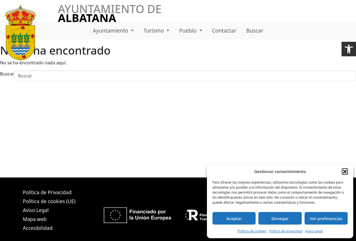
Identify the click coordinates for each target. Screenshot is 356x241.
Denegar (280, 218)
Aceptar (234, 218)
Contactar (224, 30)
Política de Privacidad (47, 192)
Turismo (154, 30)
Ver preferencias (326, 218)
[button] (349, 49)
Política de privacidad (285, 231)
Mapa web (35, 219)
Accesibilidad (38, 228)
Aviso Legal (314, 231)
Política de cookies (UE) (49, 201)
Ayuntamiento (111, 30)
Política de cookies (252, 231)
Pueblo (188, 30)
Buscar (254, 30)
